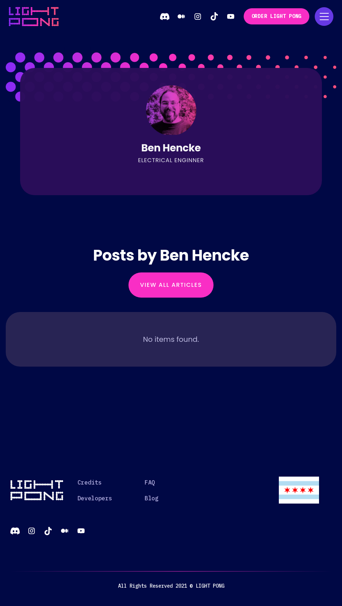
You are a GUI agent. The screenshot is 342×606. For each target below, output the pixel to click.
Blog (152, 498)
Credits (90, 482)
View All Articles (171, 285)
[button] (324, 16)
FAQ (150, 482)
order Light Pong (276, 16)
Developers (95, 498)
